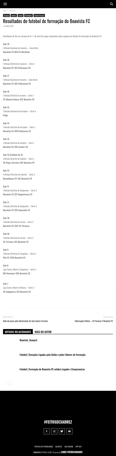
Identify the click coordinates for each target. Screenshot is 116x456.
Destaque (13, 10)
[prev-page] (5, 384)
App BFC (79, 446)
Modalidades (28, 15)
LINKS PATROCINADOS (72, 452)
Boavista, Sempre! (28, 340)
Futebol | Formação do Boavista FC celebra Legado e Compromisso (52, 369)
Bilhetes (58, 446)
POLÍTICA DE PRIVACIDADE (43, 446)
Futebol (21, 15)
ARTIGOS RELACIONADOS (18, 332)
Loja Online (68, 446)
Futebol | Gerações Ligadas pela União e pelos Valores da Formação (52, 355)
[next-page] (10, 384)
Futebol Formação (39, 15)
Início (5, 10)
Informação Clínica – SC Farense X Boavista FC (94, 321)
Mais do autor (43, 332)
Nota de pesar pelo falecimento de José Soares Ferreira (25, 321)
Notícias (13, 15)
